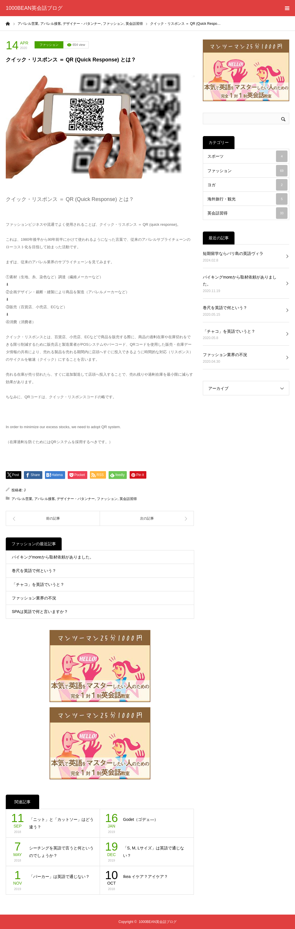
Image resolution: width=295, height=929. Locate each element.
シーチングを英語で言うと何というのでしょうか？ (61, 852)
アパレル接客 (44, 499)
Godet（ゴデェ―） (140, 819)
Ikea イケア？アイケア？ (145, 876)
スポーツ (247, 156)
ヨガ (247, 185)
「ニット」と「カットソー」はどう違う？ (61, 823)
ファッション (48, 44)
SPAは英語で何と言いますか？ (40, 611)
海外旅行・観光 (247, 199)
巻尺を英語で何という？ (34, 570)
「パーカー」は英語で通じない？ (59, 876)
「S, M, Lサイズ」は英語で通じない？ (153, 852)
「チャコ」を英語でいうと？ (38, 584)
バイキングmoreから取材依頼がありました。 (53, 557)
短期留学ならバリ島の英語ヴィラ (233, 253)
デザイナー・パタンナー (76, 499)
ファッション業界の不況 (34, 598)
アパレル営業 (22, 499)
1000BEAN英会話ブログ (34, 8)
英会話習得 (128, 499)
